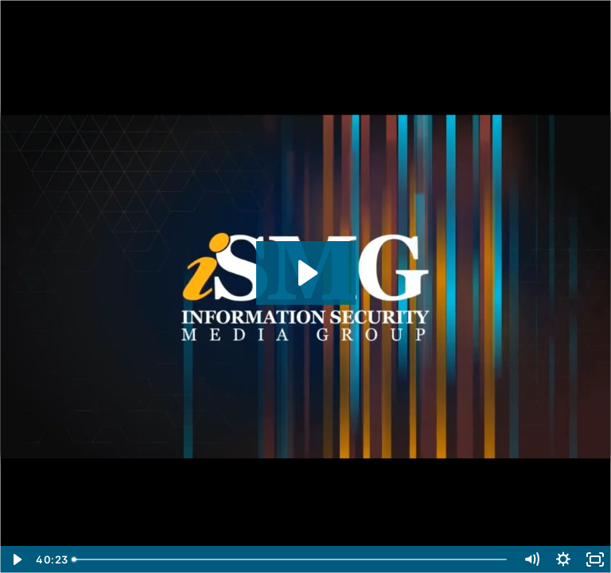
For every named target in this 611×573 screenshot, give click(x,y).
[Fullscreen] (595, 559)
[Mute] (531, 559)
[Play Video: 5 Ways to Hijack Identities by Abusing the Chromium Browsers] (306, 273)
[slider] (291, 559)
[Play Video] (16, 559)
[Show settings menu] (563, 559)
